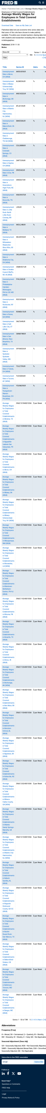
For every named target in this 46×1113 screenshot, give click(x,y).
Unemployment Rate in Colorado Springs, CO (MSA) (8, 150)
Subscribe (38, 1062)
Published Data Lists (16, 9)
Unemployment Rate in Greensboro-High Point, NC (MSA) (8, 185)
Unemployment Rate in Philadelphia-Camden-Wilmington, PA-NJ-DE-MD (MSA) (8, 287)
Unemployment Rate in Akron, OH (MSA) (8, 74)
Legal (4, 1094)
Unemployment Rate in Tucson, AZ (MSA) (8, 378)
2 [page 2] (31, 1020)
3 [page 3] (37, 55)
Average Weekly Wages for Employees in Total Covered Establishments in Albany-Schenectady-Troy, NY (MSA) (8, 510)
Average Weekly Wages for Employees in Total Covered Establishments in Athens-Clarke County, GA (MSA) (8, 794)
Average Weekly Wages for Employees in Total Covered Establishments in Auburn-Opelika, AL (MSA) (8, 872)
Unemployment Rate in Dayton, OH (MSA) (8, 163)
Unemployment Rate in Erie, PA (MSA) (8, 172)
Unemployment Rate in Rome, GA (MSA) (8, 314)
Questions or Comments (11, 1084)
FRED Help (6, 1088)
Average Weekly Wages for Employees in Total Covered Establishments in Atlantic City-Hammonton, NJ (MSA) (8, 847)
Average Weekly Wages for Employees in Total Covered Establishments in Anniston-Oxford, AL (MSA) (8, 723)
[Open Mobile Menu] (43, 2)
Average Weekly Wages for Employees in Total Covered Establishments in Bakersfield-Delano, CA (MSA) (8, 954)
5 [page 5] (40, 55)
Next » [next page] (40, 1020)
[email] (17, 1061)
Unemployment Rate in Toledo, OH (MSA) (8, 369)
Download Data (7, 25)
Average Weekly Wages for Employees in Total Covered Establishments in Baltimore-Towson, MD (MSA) (8, 979)
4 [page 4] (38, 55)
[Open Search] (39, 2)
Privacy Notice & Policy (11, 1098)
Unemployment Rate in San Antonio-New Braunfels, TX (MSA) (8, 339)
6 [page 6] (41, 55)
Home (4, 9)
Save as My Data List (24, 25)
